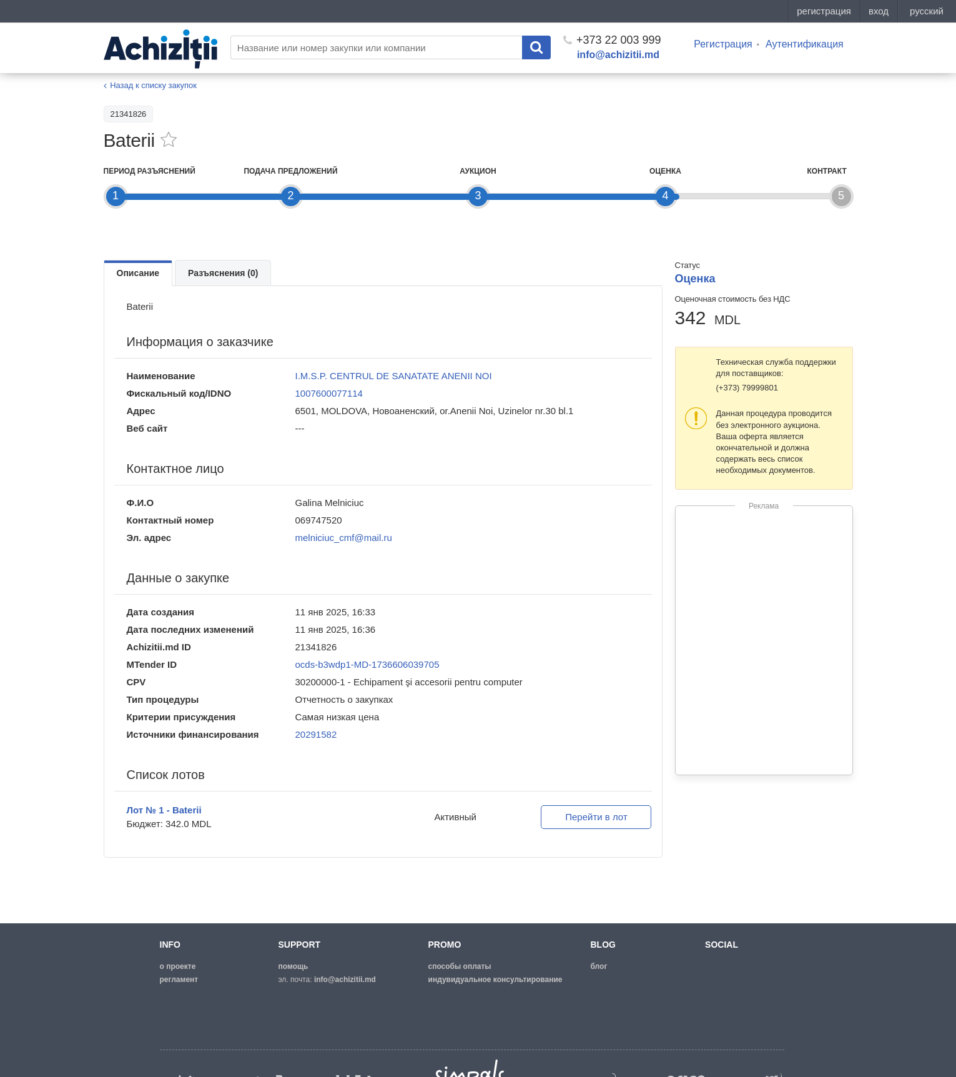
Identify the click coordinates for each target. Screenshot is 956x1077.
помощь (293, 966)
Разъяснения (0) (223, 273)
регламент (179, 979)
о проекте (178, 966)
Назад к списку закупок (153, 85)
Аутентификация (805, 44)
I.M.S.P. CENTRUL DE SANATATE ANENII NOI (393, 375)
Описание (138, 273)
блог (599, 966)
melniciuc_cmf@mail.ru (343, 537)
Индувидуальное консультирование (495, 979)
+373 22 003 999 (612, 40)
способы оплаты (459, 966)
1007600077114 (329, 393)
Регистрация (723, 44)
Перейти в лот (596, 816)
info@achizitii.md (618, 54)
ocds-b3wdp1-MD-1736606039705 (367, 664)
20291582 (316, 734)
